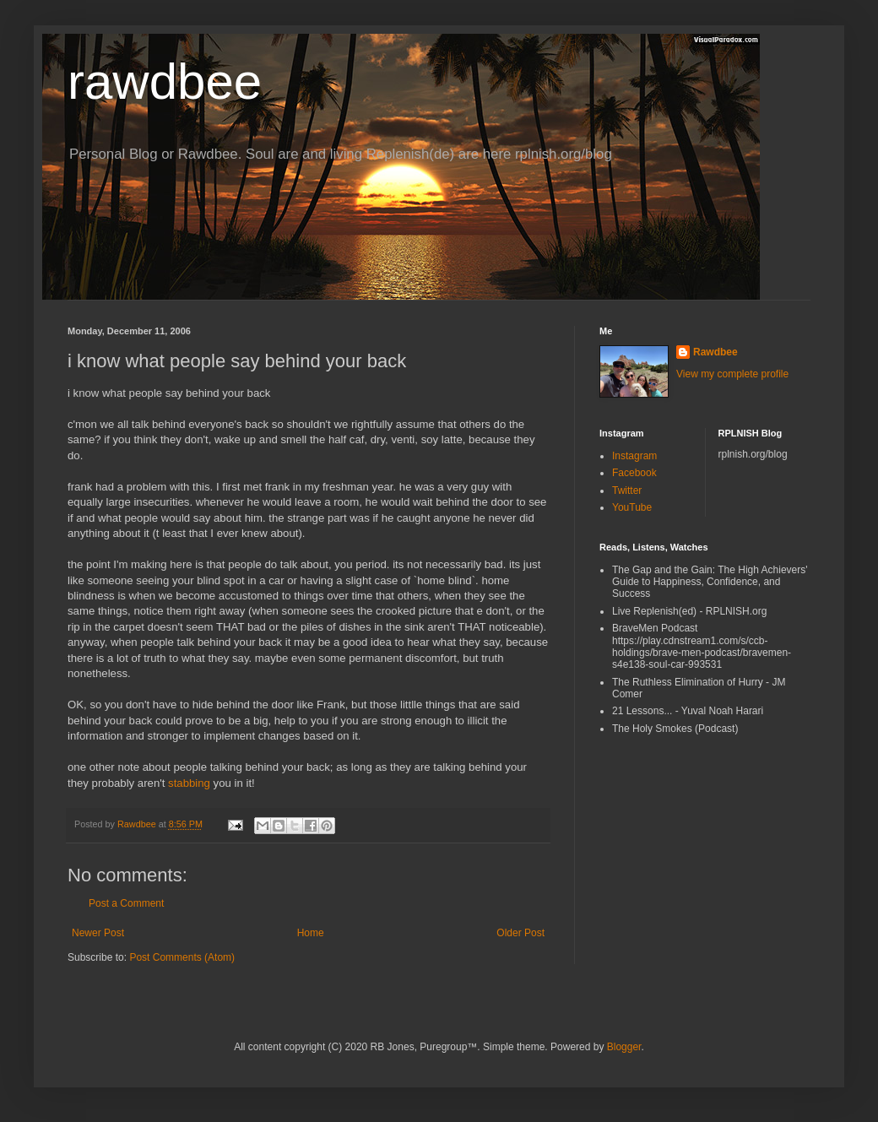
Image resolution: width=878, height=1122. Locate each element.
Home (310, 933)
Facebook (634, 473)
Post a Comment (126, 903)
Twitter (627, 490)
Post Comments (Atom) (182, 957)
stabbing (189, 783)
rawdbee (165, 81)
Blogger (624, 1047)
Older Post (520, 933)
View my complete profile (732, 374)
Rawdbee (715, 352)
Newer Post (98, 933)
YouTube (632, 507)
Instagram (634, 456)
